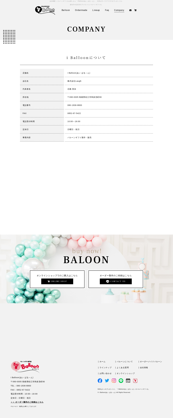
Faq (107, 10)
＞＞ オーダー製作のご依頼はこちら (27, 402)
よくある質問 (123, 367)
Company (119, 10)
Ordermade (81, 10)
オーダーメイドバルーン (151, 361)
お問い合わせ (106, 373)
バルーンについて (125, 361)
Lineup (96, 10)
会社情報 (144, 367)
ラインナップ (106, 367)
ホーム (103, 361)
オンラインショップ (126, 373)
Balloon (66, 10)
